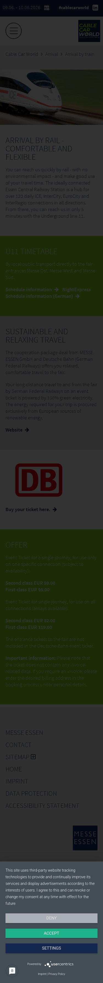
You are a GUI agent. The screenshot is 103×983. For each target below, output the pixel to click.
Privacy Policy (57, 974)
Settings (51, 948)
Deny (51, 918)
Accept (51, 933)
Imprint (42, 974)
